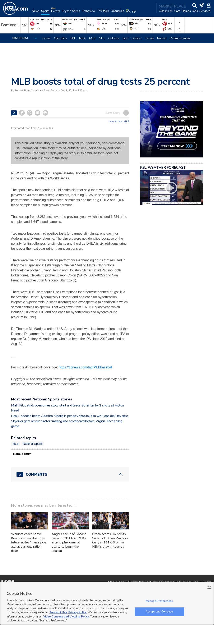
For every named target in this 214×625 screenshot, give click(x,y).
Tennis (149, 38)
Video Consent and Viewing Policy (66, 617)
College (113, 38)
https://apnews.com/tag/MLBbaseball (85, 367)
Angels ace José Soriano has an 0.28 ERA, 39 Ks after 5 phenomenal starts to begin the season (69, 542)
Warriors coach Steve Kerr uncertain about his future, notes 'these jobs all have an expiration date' (28, 542)
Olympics (60, 38)
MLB (92, 38)
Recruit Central (180, 38)
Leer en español (118, 121)
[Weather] (131, 13)
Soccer (136, 38)
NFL (73, 38)
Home (46, 38)
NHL (102, 38)
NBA (82, 38)
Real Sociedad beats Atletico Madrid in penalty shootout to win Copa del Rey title (69, 416)
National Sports (33, 443)
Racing (161, 38)
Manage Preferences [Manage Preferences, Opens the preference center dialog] (159, 601)
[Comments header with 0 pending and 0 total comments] (70, 474)
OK (209, 587)
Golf (125, 38)
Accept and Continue (159, 611)
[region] (107, 603)
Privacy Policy (77, 612)
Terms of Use (58, 612)
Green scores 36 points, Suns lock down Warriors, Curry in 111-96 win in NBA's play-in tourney (110, 540)
